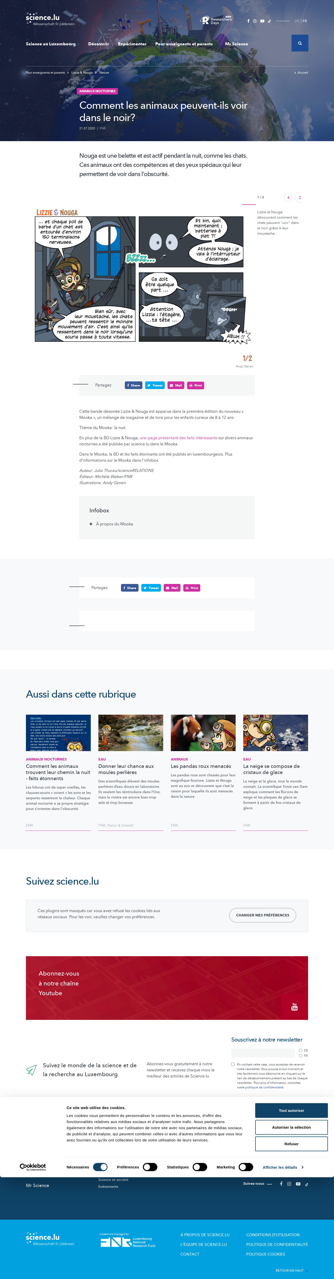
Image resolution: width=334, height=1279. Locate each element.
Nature (102, 73)
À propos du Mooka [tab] (114, 524)
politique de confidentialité (264, 1083)
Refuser (291, 1245)
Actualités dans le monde (52, 1148)
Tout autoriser (291, 1212)
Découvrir (98, 44)
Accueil (301, 73)
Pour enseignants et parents (185, 44)
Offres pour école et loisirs (193, 1153)
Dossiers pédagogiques (190, 1167)
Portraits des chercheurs (118, 1160)
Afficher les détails (280, 1269)
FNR (102, 128)
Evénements (108, 1181)
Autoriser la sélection (291, 1229)
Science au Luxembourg (52, 44)
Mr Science (236, 44)
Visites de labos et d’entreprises (197, 1160)
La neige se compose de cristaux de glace (271, 769)
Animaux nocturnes (46, 759)
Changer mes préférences (262, 914)
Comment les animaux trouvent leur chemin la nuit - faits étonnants (58, 772)
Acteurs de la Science (116, 1153)
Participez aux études (115, 1167)
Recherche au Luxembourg (120, 1146)
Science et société (113, 1175)
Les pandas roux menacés (201, 766)
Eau (102, 759)
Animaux (179, 759)
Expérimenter (132, 44)
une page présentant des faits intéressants (178, 438)
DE (297, 21)
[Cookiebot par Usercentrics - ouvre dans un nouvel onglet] (33, 1269)
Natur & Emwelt (121, 824)
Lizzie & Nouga (80, 73)
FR (305, 21)
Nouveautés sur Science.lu (53, 1138)
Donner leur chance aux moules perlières (126, 769)
